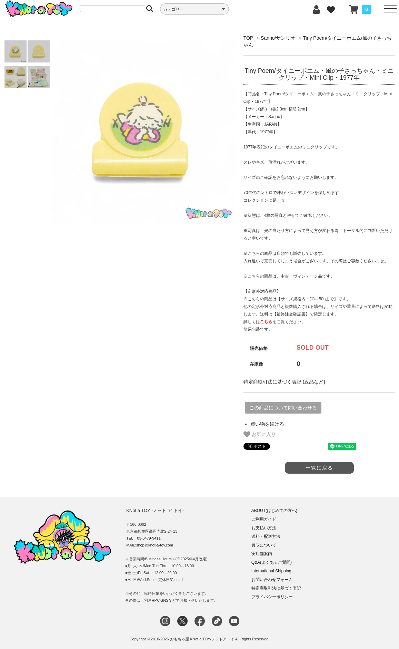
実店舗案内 (261, 553)
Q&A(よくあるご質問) (271, 562)
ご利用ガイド (263, 519)
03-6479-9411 (149, 538)
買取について (263, 545)
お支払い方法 (263, 527)
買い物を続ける (267, 424)
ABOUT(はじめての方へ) (274, 510)
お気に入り (259, 434)
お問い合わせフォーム (272, 579)
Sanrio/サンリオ (278, 38)
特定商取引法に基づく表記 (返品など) (284, 382)
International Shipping (271, 571)
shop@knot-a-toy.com (154, 545)
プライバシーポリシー (272, 596)
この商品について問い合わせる (283, 407)
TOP (248, 38)
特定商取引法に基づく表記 (276, 588)
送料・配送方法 (265, 536)
